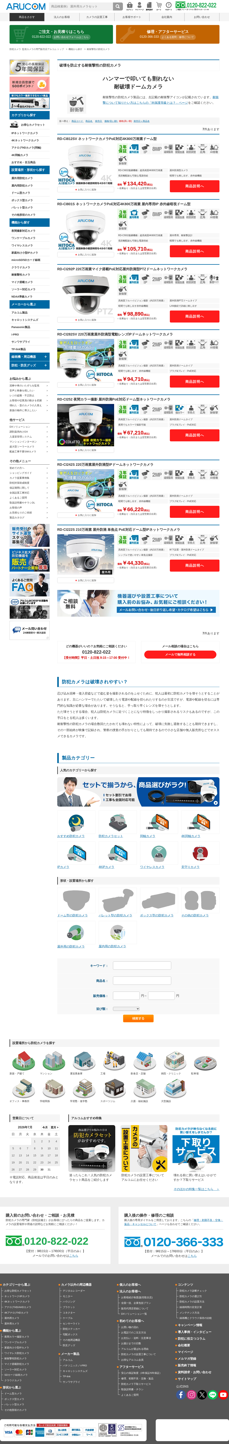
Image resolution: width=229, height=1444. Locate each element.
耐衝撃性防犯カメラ (15, 1358)
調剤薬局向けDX (19, 431)
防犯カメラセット (118, 824)
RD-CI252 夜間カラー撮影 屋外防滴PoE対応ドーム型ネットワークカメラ (113, 399)
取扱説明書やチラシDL (22, 502)
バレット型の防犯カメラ (118, 902)
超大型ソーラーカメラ (22, 446)
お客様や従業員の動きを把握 (26, 400)
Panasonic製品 (20, 327)
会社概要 (184, 1345)
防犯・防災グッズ (23, 365)
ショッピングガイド (21, 472)
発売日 (98, 121)
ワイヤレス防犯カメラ (16, 1353)
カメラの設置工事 (97, 17)
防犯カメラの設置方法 (192, 1301)
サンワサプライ (20, 341)
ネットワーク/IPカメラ (17, 1296)
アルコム (68, 1360)
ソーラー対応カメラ (23, 289)
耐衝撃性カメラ (20, 274)
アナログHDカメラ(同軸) (26, 147)
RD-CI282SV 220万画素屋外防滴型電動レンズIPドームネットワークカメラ (115, 334)
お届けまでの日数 (131, 1343)
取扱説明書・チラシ (132, 1389)
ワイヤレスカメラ (22, 245)
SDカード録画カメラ (16, 1374)
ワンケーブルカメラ (23, 238)
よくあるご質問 (18, 497)
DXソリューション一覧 (134, 1313)
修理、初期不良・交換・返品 (137, 1378)
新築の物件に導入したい (23, 410)
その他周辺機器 (71, 1340)
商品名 (89, 121)
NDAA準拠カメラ (21, 296)
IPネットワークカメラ (24, 133)
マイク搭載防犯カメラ (16, 1364)
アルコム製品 (19, 312)
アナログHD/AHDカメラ (17, 1307)
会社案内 (166, 17)
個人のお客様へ (130, 1284)
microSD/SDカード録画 (25, 259)
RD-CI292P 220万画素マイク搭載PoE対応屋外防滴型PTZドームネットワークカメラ (122, 269)
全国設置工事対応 (19, 492)
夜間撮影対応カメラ (23, 230)
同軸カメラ (159, 823)
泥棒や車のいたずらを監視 (24, 385)
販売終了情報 (187, 1365)
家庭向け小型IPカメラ (24, 252)
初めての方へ (17, 468)
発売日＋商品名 (142, 121)
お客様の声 (16, 507)
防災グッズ (69, 1345)
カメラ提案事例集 (19, 477)
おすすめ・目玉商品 (23, 162)
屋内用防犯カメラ (22, 185)
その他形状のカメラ (23, 214)
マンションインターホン (23, 441)
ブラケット (69, 1307)
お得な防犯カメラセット (18, 1290)
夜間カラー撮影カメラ (16, 1336)
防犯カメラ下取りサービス (136, 1384)
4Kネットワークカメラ (25, 140)
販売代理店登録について (134, 1308)
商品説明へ (194, 186)
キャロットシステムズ (24, 319)
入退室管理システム (21, 436)
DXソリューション (20, 426)
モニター (68, 1296)
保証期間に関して (19, 487)
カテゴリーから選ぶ (16, 1284)
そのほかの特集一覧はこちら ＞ (196, 1189)
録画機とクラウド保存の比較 (196, 1318)
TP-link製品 (18, 349)
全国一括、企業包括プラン (136, 1303)
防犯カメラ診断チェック (193, 1290)
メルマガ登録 (187, 1358)
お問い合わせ (202, 17)
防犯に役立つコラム (191, 1338)
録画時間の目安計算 (191, 1307)
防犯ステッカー (71, 1328)
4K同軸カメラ (19, 155)
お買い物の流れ (130, 1327)
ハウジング (69, 1301)
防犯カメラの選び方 (191, 1296)
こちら (73, 1255)
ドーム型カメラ (20, 192)
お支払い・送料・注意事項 (136, 1338)
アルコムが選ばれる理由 (134, 1348)
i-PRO (15, 334)
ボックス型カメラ (22, 200)
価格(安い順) (111, 121)
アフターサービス (131, 1366)
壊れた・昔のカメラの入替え (26, 405)
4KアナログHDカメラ (16, 1312)
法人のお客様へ (130, 1291)
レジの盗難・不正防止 (22, 395)
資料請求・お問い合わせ (194, 1372)
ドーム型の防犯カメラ (76, 902)
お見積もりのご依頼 (21, 512)
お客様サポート (132, 17)
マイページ (185, 1352)
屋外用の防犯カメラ (76, 934)
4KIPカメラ (118, 855)
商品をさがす (27, 17)
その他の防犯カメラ (200, 902)
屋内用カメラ (11, 1318)
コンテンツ (185, 1284)
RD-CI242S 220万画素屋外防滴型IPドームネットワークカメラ (105, 465)
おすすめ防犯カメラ (76, 823)
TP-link (66, 1376)
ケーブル (68, 1318)
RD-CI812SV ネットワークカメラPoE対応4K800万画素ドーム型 (107, 139)
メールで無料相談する (180, 654)
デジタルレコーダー (74, 1290)
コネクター (69, 1312)
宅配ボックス (70, 1334)
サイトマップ (187, 1378)
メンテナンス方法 (189, 1312)
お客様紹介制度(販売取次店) (137, 1297)
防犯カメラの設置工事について (138, 1354)
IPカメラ (76, 855)
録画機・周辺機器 (23, 356)
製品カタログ (17, 517)
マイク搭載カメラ (22, 282)
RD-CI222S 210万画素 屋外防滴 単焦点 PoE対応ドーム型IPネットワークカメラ (118, 530)
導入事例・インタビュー (194, 1332)
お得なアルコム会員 (132, 1359)
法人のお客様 (62, 17)
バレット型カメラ (22, 207)
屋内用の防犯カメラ (118, 934)
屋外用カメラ (11, 1323)
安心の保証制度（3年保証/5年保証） (141, 1373)
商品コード (78, 121)
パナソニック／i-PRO (75, 1365)
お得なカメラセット (33, 124)
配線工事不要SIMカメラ (23, 451)
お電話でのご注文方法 (133, 1332)
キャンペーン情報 (190, 1325)
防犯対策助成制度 (19, 482)
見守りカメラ (200, 855)
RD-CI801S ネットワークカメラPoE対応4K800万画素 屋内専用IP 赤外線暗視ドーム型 (123, 204)
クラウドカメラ (20, 267)
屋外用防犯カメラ (22, 178)
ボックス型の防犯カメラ (159, 902)
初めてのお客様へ (131, 1321)
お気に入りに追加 (87, 189)
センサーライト (71, 1323)
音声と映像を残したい (22, 390)
